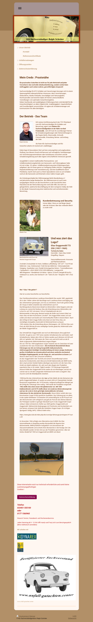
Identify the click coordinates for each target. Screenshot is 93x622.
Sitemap (32, 616)
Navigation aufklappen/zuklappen (46, 8)
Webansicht (72, 618)
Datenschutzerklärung (27, 497)
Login (74, 616)
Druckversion (23, 616)
